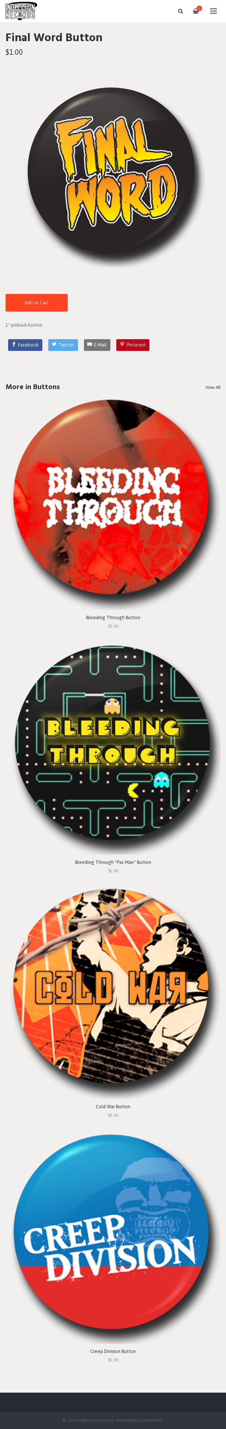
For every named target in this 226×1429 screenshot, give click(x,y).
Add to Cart (37, 302)
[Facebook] (25, 345)
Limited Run (151, 1420)
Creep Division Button (113, 1351)
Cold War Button (113, 1106)
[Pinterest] (132, 345)
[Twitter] (63, 345)
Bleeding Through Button (113, 617)
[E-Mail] (97, 345)
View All (212, 387)
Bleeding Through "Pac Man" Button (113, 862)
